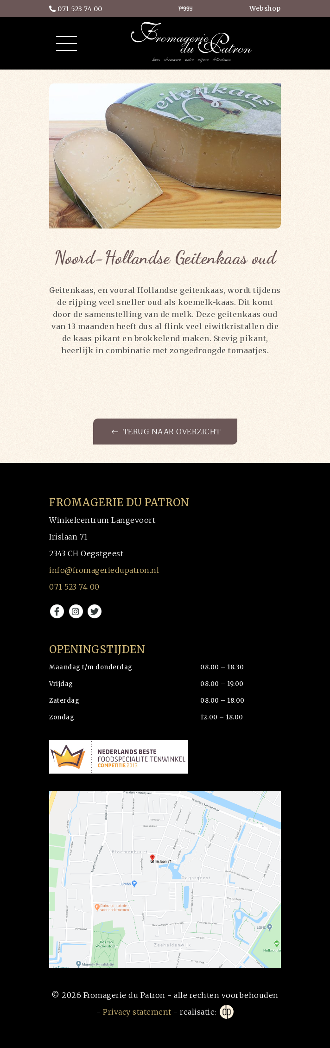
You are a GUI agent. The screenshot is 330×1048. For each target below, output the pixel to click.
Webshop (265, 8)
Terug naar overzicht (166, 431)
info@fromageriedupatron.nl (104, 570)
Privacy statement (137, 1011)
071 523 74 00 (75, 9)
